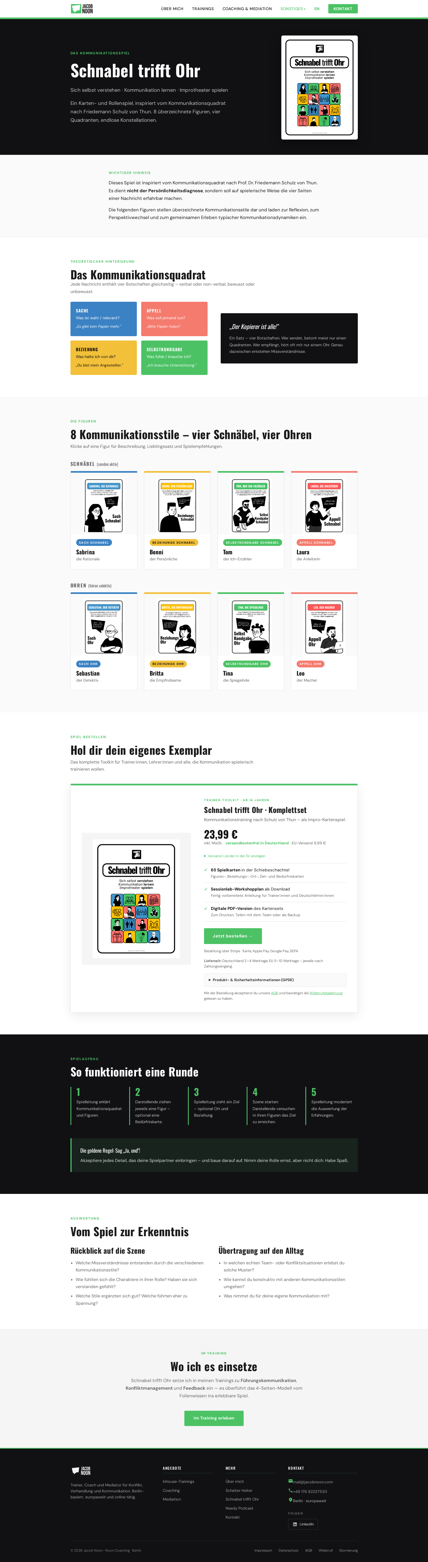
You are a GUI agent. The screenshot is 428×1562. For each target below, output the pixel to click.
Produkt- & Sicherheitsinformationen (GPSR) (253, 980)
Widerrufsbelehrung (326, 993)
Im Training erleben (214, 1418)
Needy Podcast (239, 1508)
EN (317, 8)
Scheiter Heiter (239, 1490)
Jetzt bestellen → (233, 936)
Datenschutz (289, 1550)
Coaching (171, 1490)
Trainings (203, 8)
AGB (274, 993)
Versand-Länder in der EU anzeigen (236, 856)
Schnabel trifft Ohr (242, 1499)
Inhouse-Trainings (178, 1481)
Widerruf (326, 1550)
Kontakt (342, 8)
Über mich (172, 8)
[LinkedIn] (303, 1524)
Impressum (263, 1550)
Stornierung (348, 1550)
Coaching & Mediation (247, 8)
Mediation (172, 1499)
